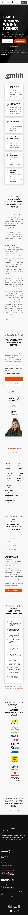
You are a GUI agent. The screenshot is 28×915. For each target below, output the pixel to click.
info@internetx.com (8, 865)
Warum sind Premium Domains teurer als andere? (14, 635)
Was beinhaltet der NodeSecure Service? (14, 668)
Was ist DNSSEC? (13, 672)
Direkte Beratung (14, 383)
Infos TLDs (22, 835)
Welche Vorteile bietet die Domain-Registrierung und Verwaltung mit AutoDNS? (14, 648)
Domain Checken (20, 41)
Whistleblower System (16, 839)
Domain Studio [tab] (11, 538)
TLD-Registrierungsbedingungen (10, 835)
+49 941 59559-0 (6, 862)
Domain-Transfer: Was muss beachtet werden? (15, 641)
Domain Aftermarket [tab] (12, 553)
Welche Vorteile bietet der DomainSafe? (14, 676)
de (21, 896)
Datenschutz (20, 837)
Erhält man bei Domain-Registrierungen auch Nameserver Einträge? (14, 662)
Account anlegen (14, 379)
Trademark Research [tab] (12, 545)
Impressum (13, 828)
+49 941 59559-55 (6, 864)
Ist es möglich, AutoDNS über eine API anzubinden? (15, 656)
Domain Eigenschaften (14, 448)
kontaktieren (19, 688)
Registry (15, 452)
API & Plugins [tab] (11, 549)
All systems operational (8, 887)
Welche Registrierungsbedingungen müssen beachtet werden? (15, 623)
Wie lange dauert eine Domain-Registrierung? (15, 629)
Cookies (8, 839)
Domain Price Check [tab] (12, 542)
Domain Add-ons (14, 456)
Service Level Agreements (9, 837)
